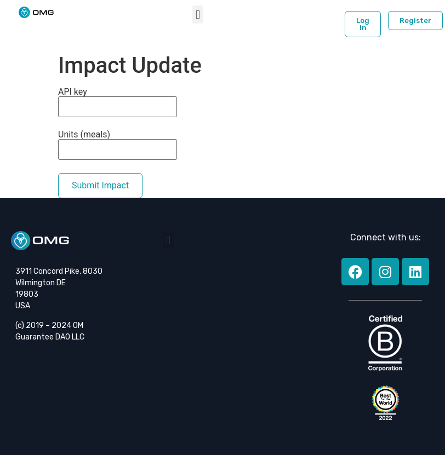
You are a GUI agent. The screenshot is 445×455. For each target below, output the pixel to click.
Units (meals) (117, 145)
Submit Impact (100, 185)
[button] (197, 14)
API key (117, 102)
